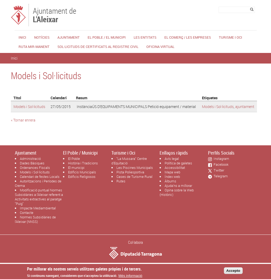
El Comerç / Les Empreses (187, 37)
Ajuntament (68, 37)
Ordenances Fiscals (35, 167)
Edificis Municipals (82, 172)
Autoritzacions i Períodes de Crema (38, 183)
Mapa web (172, 172)
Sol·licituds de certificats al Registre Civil (97, 46)
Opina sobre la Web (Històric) (177, 192)
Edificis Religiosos (82, 176)
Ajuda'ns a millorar (178, 185)
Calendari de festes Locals (40, 176)
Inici (22, 37)
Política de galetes (178, 163)
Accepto (233, 272)
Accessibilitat (175, 167)
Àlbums (170, 181)
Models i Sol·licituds (29, 106)
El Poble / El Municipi (107, 37)
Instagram (220, 158)
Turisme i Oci (230, 37)
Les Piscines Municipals (134, 167)
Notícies (41, 37)
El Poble (74, 158)
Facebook (220, 164)
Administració (30, 158)
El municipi (76, 167)
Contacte (26, 212)
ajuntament (244, 106)
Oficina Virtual (160, 46)
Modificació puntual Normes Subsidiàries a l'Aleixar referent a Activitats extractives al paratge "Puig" (39, 197)
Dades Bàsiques (32, 163)
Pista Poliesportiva (130, 172)
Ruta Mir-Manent (34, 46)
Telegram (220, 176)
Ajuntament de (54, 15)
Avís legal (172, 158)
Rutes (120, 181)
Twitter (218, 170)
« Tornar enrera (23, 120)
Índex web (172, 176)
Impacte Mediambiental (38, 208)
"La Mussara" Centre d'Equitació (129, 160)
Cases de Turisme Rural (134, 176)
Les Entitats (145, 37)
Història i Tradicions (83, 163)
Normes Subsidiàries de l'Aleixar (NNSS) (35, 219)
